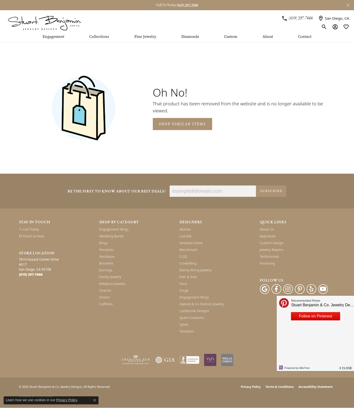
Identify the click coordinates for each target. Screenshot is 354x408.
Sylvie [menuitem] (184, 324)
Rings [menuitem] (103, 243)
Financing (267, 263)
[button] (324, 27)
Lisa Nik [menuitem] (186, 236)
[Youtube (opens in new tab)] (323, 289)
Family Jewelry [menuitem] (110, 277)
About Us (267, 229)
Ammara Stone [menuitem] (191, 243)
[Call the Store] (31, 274)
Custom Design (272, 243)
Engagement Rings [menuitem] (114, 229)
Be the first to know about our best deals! (116, 191)
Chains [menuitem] (104, 297)
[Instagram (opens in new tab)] (288, 289)
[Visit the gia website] (165, 360)
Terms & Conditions (279, 387)
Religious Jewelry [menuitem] (112, 283)
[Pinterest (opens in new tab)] (300, 289)
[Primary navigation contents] (177, 38)
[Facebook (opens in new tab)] (276, 289)
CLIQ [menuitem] (183, 256)
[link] (297, 18)
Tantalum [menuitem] (187, 331)
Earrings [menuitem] (105, 270)
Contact (304, 37)
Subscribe (271, 191)
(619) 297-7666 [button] (187, 5)
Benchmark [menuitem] (188, 249)
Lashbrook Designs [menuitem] (194, 310)
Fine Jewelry (145, 37)
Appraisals (268, 236)
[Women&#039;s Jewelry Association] (210, 360)
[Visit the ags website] (136, 360)
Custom (230, 37)
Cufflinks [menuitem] (106, 304)
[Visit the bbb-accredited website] (189, 360)
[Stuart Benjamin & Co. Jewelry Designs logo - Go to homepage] (44, 22)
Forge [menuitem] (184, 290)
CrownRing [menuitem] (188, 263)
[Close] (348, 5)
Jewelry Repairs (271, 249)
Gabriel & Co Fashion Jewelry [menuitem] (202, 304)
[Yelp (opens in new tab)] (311, 289)
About (268, 37)
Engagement (53, 37)
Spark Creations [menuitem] (192, 317)
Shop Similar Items (182, 124)
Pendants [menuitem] (106, 249)
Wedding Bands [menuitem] (111, 236)
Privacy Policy (251, 387)
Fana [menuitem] (183, 283)
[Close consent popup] (94, 400)
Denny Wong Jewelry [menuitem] (196, 270)
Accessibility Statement (316, 387)
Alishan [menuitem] (185, 229)
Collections (99, 37)
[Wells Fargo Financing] (227, 360)
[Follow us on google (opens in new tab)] (265, 289)
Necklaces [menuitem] (107, 256)
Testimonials (269, 256)
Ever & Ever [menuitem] (188, 277)
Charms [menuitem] (105, 290)
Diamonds (190, 37)
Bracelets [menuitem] (106, 263)
